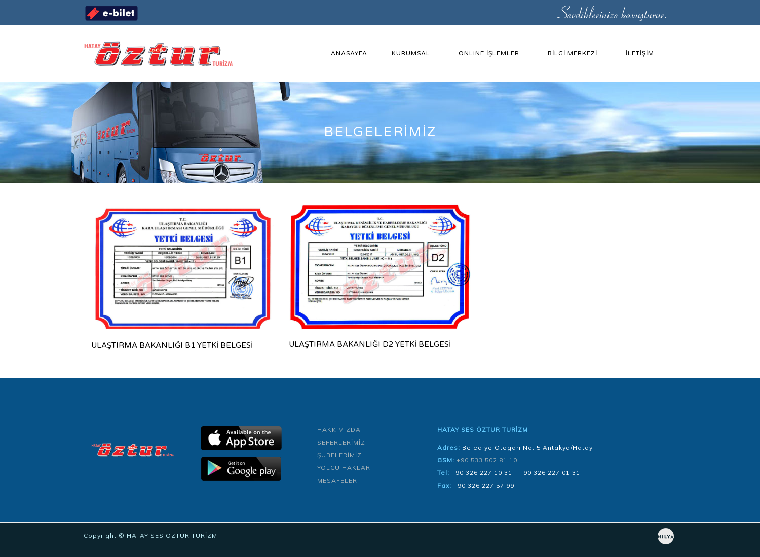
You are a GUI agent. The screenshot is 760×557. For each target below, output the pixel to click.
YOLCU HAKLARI (344, 467)
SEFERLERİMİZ (341, 442)
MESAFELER (337, 480)
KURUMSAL (411, 53)
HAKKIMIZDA (339, 429)
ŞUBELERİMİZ (339, 455)
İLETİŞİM (640, 53)
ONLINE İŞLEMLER (489, 53)
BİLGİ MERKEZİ (572, 53)
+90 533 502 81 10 (487, 460)
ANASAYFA (349, 53)
